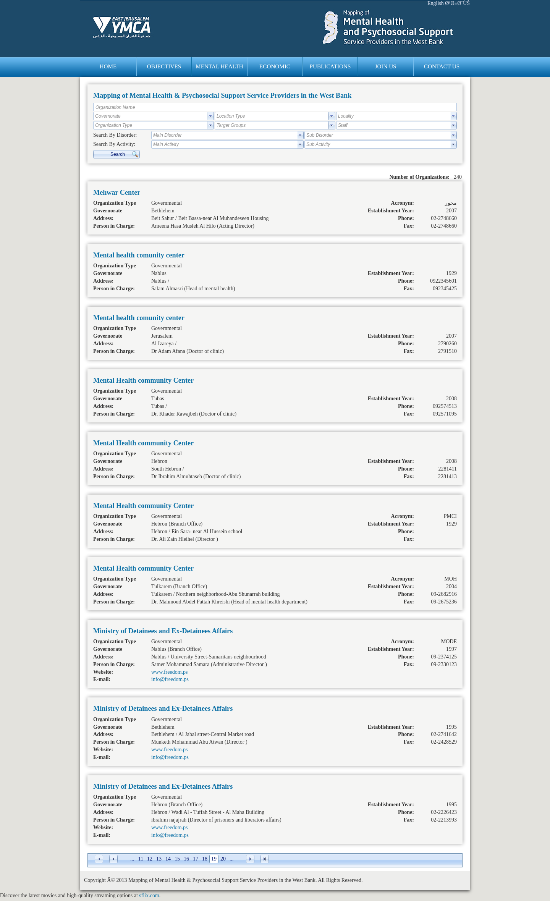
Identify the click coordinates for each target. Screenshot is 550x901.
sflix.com (149, 895)
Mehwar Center (116, 192)
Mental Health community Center (143, 380)
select (210, 116)
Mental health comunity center (138, 255)
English (435, 3)
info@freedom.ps (170, 679)
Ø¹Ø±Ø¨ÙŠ (457, 3)
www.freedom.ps (169, 672)
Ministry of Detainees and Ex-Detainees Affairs (163, 631)
